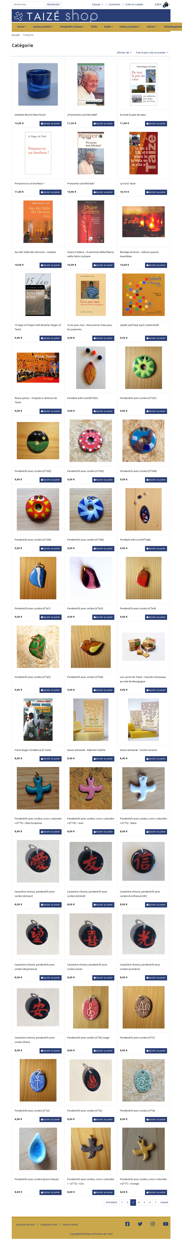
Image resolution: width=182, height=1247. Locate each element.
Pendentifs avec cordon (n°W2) (85, 608)
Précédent (111, 1202)
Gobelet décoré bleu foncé (30, 114)
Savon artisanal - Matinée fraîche (86, 750)
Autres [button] (151, 26)
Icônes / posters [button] (129, 26)
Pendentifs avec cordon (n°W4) (138, 608)
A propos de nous (25, 1224)
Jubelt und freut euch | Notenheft (139, 325)
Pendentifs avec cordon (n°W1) (33, 608)
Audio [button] (107, 26)
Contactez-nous (49, 1224)
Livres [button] (20, 26)
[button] (162, 4)
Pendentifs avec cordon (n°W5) (33, 677)
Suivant (164, 1202)
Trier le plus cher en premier (151, 52)
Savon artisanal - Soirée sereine (138, 750)
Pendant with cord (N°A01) (82, 398)
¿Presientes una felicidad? (82, 114)
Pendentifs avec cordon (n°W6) (85, 677)
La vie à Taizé (128, 183)
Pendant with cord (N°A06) (135, 539)
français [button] (96, 4)
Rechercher (53, 4)
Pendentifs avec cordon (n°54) (137, 1110)
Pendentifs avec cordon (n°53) (84, 1110)
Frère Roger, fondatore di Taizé (33, 750)
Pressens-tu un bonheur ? (29, 183)
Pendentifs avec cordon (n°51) (137, 1037)
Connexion (114, 4)
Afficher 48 (123, 52)
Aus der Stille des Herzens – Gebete (35, 252)
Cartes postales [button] (42, 26)
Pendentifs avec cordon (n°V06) (85, 539)
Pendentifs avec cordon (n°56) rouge (88, 1037)
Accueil (16, 35)
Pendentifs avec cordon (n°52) (32, 1110)
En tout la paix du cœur (133, 114)
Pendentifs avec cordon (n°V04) (138, 471)
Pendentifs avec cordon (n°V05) (33, 539)
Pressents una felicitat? (81, 183)
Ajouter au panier (50, 123)
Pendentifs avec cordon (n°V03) (85, 471)
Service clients (70, 1224)
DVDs (94, 26)
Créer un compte (134, 4)
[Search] (28, 4)
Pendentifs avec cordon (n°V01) (138, 398)
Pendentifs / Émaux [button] (71, 26)
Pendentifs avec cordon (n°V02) (33, 471)
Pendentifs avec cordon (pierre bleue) (37, 1179)
